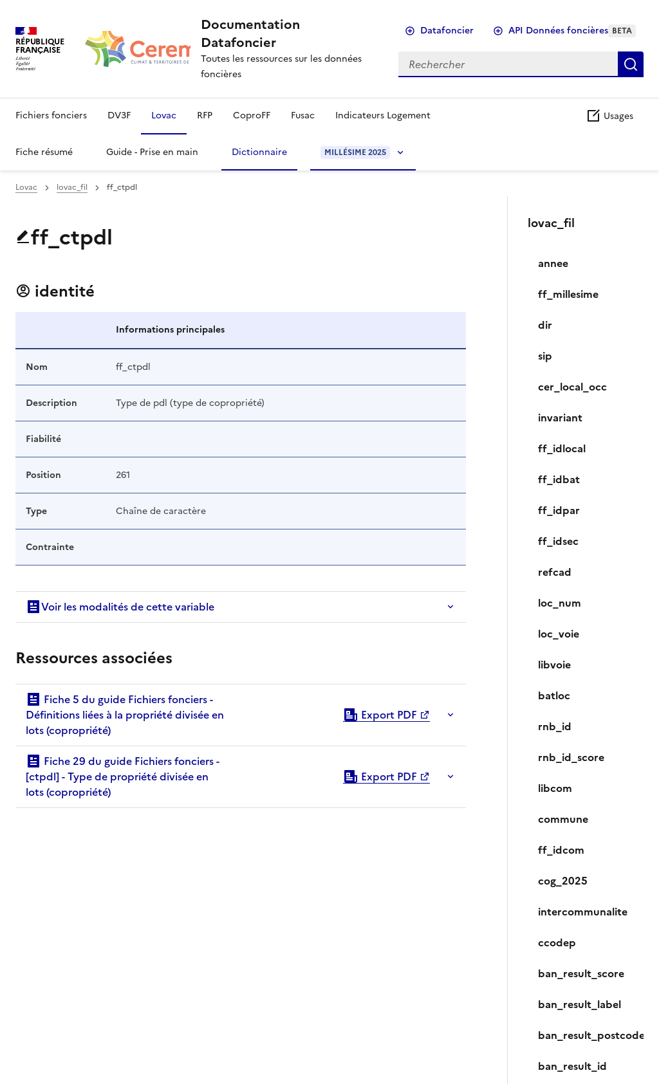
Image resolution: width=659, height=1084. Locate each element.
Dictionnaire (259, 152)
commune (563, 819)
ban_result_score (581, 973)
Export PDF (380, 714)
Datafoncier (447, 30)
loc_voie (558, 633)
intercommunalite (582, 911)
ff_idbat (559, 479)
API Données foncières (572, 30)
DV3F (119, 115)
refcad (554, 572)
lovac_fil (72, 187)
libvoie (554, 664)
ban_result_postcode (585, 1035)
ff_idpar (559, 510)
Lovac (163, 115)
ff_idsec (558, 541)
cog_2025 (563, 880)
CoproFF (251, 115)
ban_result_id (572, 1066)
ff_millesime (568, 294)
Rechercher (631, 64)
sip (545, 355)
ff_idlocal (562, 448)
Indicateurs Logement (383, 115)
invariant (560, 417)
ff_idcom (561, 850)
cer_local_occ (572, 386)
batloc (554, 695)
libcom (555, 788)
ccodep (557, 942)
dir (545, 325)
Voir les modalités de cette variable (120, 606)
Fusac (303, 115)
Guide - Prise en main (152, 152)
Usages (609, 116)
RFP (204, 115)
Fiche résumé (44, 152)
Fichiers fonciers (51, 115)
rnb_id (554, 726)
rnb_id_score (571, 757)
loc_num (559, 603)
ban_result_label (579, 1004)
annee (553, 263)
